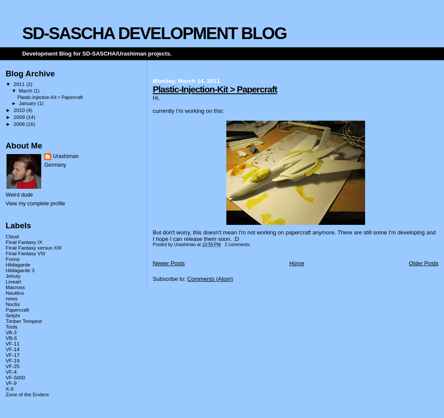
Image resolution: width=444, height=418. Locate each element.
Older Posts (423, 263)
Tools (11, 326)
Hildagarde (18, 264)
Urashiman (66, 156)
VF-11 (13, 343)
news (11, 298)
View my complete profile (35, 204)
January (28, 103)
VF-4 (11, 372)
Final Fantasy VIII (25, 253)
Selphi (13, 315)
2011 (19, 84)
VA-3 (11, 332)
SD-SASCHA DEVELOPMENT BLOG (154, 33)
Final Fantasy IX (24, 242)
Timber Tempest (24, 321)
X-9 (9, 389)
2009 (19, 117)
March (26, 90)
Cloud (12, 236)
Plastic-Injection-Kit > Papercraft (215, 89)
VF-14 (13, 349)
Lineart (13, 281)
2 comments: (238, 244)
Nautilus (15, 293)
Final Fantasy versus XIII (34, 247)
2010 (19, 110)
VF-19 (13, 360)
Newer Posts (169, 263)
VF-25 (13, 366)
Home (296, 263)
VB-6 (11, 338)
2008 (19, 124)
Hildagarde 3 (20, 270)
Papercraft (17, 310)
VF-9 (11, 383)
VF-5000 (15, 377)
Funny (13, 259)
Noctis (13, 304)
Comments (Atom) (210, 279)
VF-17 (13, 355)
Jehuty (13, 276)
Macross (15, 287)
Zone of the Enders (27, 394)
